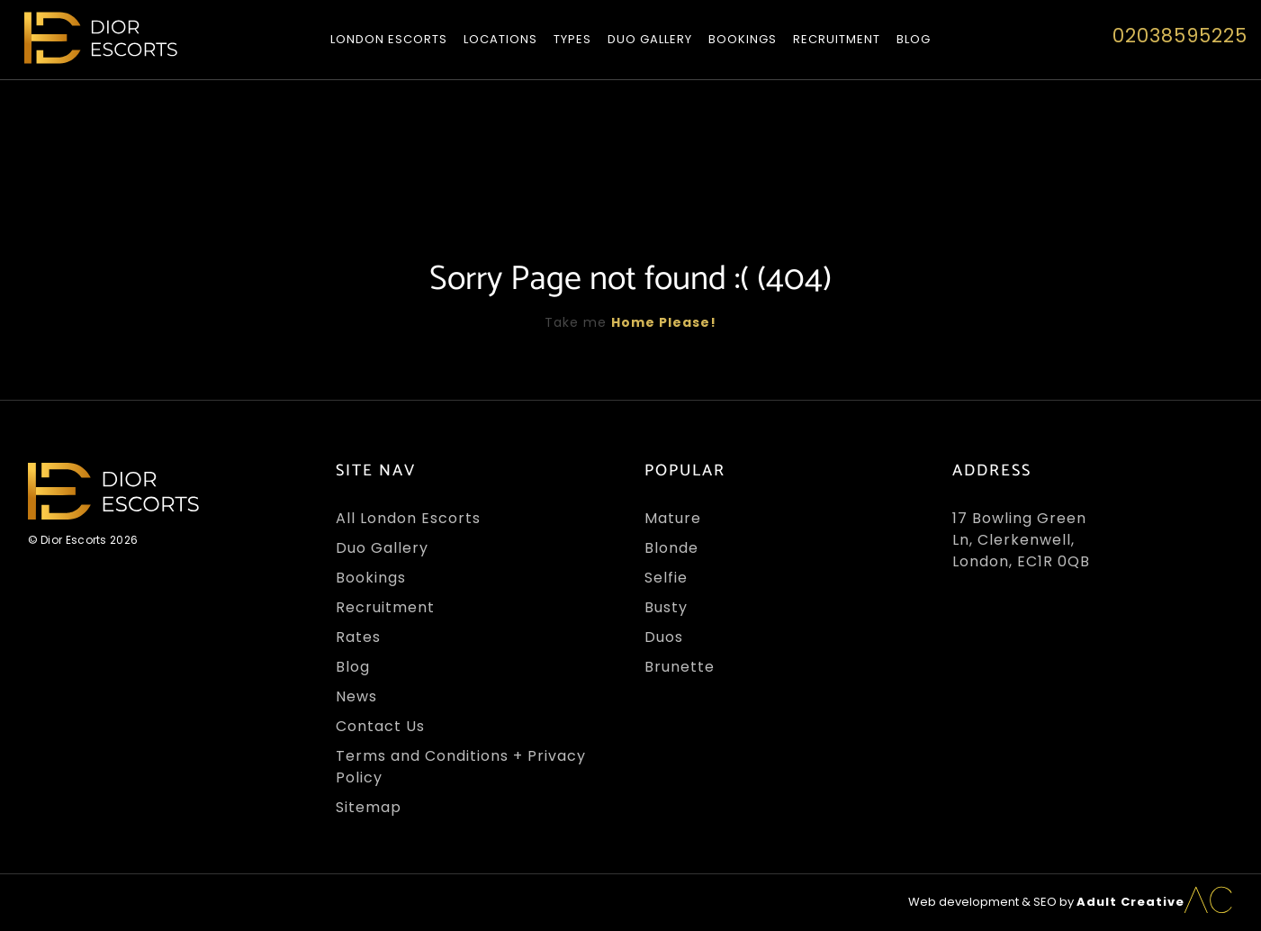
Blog (913, 39)
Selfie (666, 577)
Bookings (742, 39)
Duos (663, 637)
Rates (358, 637)
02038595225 (1179, 36)
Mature (672, 518)
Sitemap (368, 807)
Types (572, 39)
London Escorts (388, 39)
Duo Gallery (650, 39)
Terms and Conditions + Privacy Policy (461, 767)
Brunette (679, 666)
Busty (666, 607)
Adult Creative (1130, 901)
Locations (500, 39)
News (356, 696)
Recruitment (836, 39)
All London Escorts (408, 518)
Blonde (671, 548)
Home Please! (663, 322)
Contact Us (380, 726)
